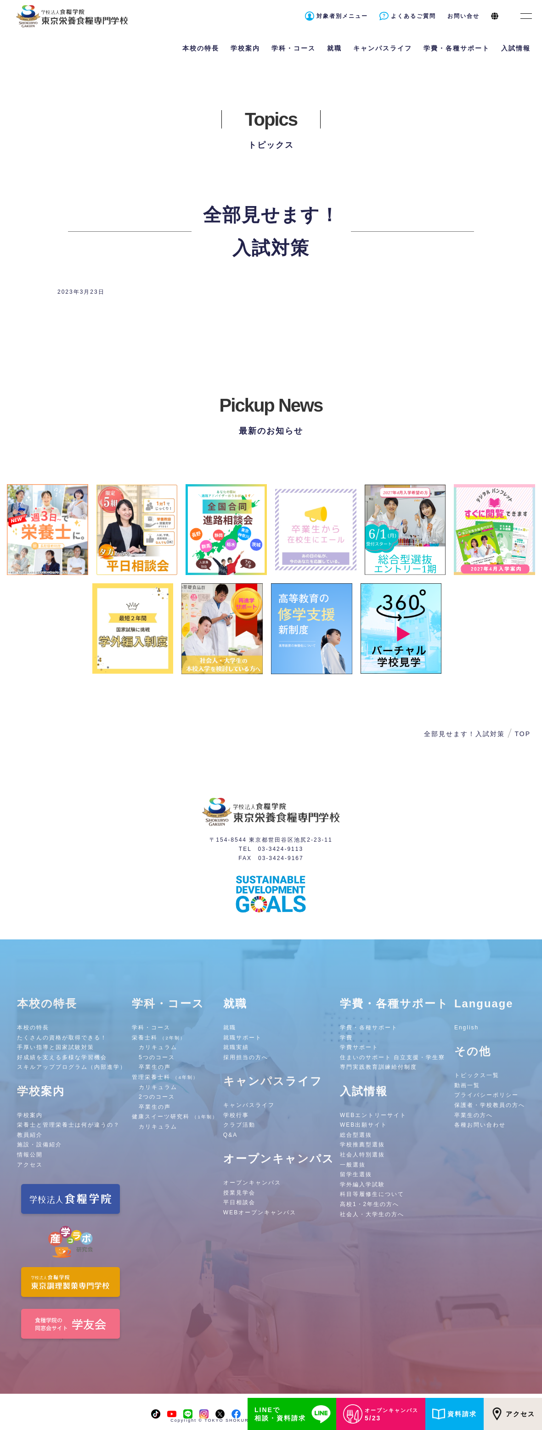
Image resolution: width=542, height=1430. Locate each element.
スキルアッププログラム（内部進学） (71, 1067)
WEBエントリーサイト (373, 1115)
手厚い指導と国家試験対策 (55, 1047)
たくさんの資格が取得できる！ (62, 1037)
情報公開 (30, 1154)
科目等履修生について (372, 1194)
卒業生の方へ (473, 1115)
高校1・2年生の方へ (369, 1204)
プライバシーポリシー (486, 1095)
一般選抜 (353, 1165)
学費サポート (359, 1047)
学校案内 (30, 1115)
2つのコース (157, 1097)
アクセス (513, 1414)
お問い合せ (463, 16)
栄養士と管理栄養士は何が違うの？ (68, 1125)
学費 (346, 1037)
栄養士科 (159, 1037)
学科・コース (151, 1027)
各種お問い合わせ (480, 1125)
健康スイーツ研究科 (175, 1116)
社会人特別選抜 (362, 1154)
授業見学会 (239, 1193)
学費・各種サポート (369, 1027)
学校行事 (236, 1115)
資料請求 (454, 1414)
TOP (522, 733)
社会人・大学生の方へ (372, 1214)
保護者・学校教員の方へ (489, 1105)
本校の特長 (33, 1027)
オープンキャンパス (252, 1182)
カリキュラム (158, 1047)
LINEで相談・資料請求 (294, 1414)
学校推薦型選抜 (362, 1144)
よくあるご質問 (413, 16)
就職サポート (242, 1037)
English (466, 1027)
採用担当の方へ (245, 1057)
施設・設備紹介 (39, 1144)
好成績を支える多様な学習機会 (62, 1057)
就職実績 (236, 1047)
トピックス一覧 (476, 1075)
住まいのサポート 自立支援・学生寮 (392, 1057)
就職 (229, 1027)
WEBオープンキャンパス (259, 1212)
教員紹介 (30, 1135)
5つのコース (157, 1057)
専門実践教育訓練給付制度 (378, 1067)
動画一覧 (467, 1085)
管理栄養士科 (165, 1077)
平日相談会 (239, 1202)
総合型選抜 (356, 1135)
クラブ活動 (239, 1125)
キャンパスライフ (249, 1105)
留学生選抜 (356, 1174)
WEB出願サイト (363, 1125)
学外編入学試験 (362, 1184)
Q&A (230, 1135)
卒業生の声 (155, 1067)
